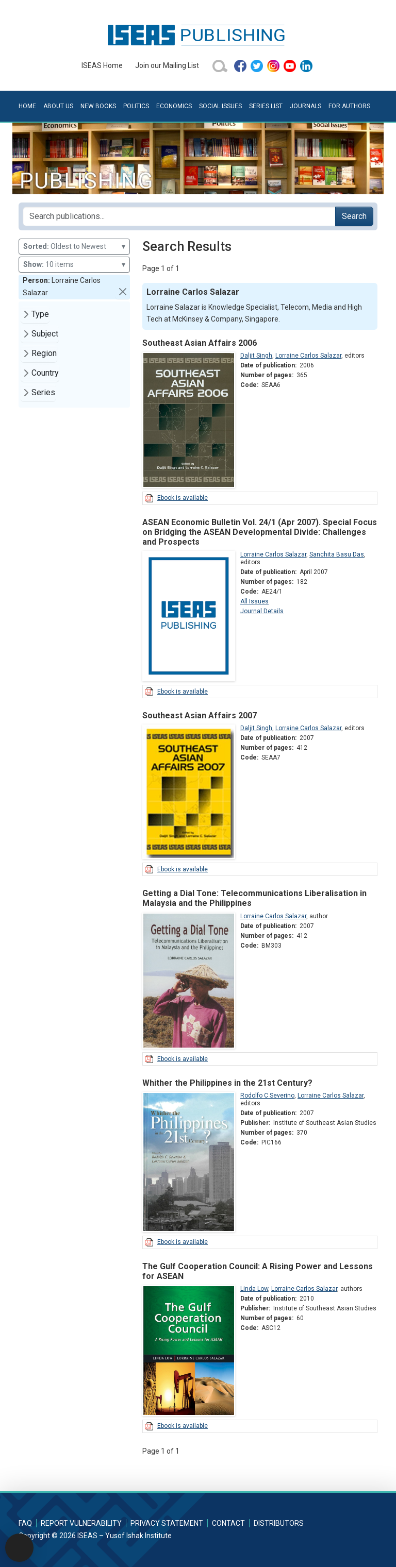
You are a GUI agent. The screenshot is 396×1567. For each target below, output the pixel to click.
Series (43, 392)
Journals (305, 106)
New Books (98, 106)
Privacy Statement (166, 1523)
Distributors (279, 1523)
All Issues (254, 601)
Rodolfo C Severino (267, 1095)
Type (40, 314)
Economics (174, 106)
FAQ (25, 1523)
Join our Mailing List (167, 65)
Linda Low (254, 1288)
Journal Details (262, 611)
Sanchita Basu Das (336, 554)
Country (45, 373)
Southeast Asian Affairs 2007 (199, 715)
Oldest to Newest (74, 246)
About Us (58, 106)
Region (44, 353)
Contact (228, 1523)
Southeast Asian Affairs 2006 (199, 343)
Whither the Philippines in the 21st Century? (227, 1083)
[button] (123, 291)
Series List (266, 106)
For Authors (349, 106)
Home (27, 106)
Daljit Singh (256, 355)
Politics (136, 106)
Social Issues (220, 106)
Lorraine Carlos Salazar (308, 355)
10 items (74, 264)
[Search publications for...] (179, 216)
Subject (44, 334)
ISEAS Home (102, 65)
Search (354, 216)
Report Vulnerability (81, 1523)
